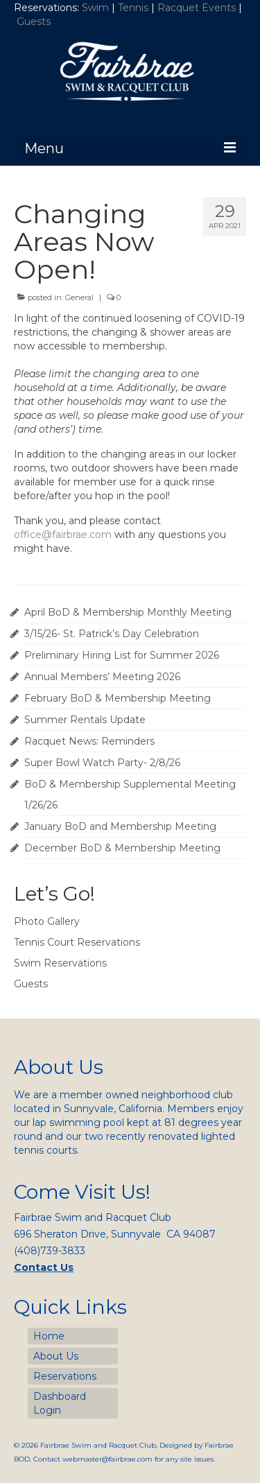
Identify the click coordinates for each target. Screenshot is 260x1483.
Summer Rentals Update (85, 719)
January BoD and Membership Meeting (120, 826)
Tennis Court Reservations (77, 942)
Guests (35, 21)
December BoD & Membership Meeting (122, 848)
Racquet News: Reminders (89, 741)
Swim (97, 7)
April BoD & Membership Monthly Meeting (128, 612)
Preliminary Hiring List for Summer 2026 (121, 655)
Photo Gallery (47, 921)
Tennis (133, 7)
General (79, 297)
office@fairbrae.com (63, 534)
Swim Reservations (60, 963)
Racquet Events (196, 7)
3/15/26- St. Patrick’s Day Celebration (111, 633)
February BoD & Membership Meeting (117, 698)
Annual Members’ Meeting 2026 (102, 676)
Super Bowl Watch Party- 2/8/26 (102, 762)
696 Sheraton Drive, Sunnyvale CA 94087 (115, 1234)
